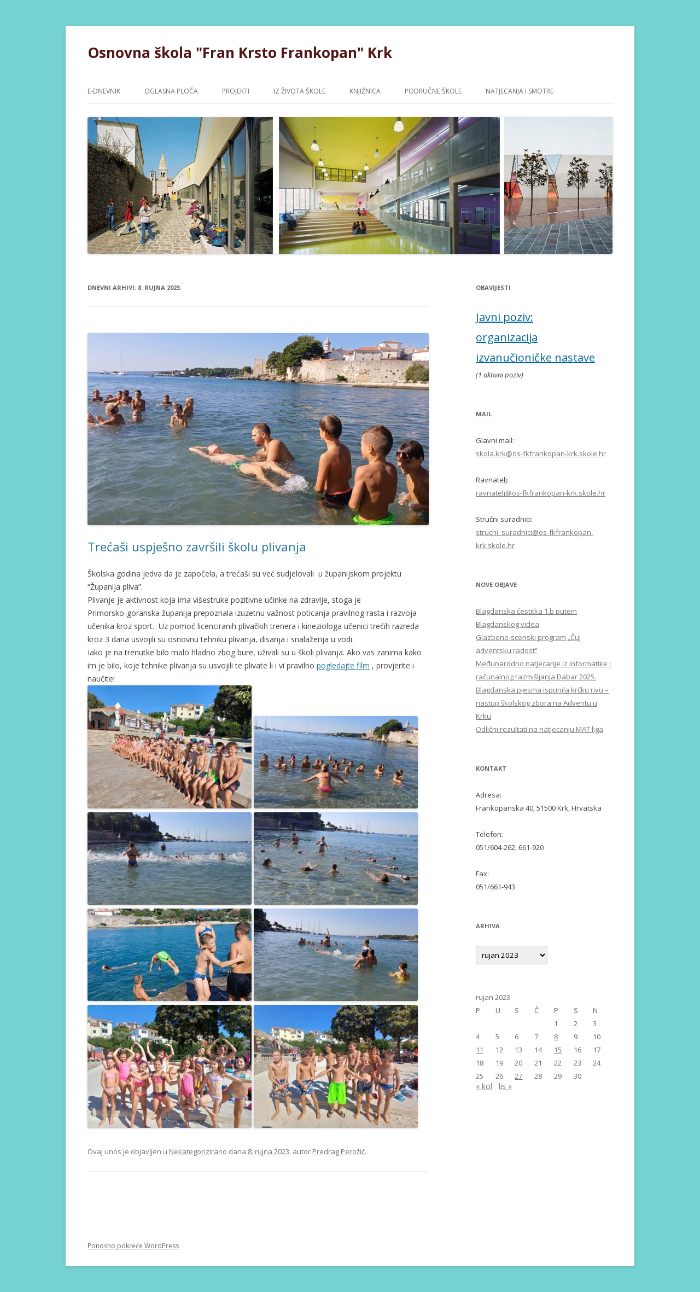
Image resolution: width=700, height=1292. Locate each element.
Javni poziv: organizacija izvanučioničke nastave (535, 337)
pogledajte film (343, 665)
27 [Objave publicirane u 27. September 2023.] (518, 1076)
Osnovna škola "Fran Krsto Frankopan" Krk (240, 52)
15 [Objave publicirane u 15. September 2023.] (558, 1050)
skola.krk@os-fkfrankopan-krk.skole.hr (541, 453)
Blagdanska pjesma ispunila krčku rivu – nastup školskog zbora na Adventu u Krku (542, 703)
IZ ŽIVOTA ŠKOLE (299, 91)
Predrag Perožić (338, 1151)
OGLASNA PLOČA (171, 91)
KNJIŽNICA (365, 91)
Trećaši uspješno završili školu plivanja (197, 546)
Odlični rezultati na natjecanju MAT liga (539, 729)
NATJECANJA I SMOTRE (519, 91)
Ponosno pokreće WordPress (133, 1245)
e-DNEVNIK (104, 91)
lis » (505, 1086)
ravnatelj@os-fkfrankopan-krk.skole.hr (540, 493)
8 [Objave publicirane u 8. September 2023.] (556, 1036)
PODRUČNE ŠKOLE (433, 91)
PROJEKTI (235, 91)
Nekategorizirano (198, 1151)
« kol (484, 1086)
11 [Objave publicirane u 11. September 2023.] (479, 1050)
